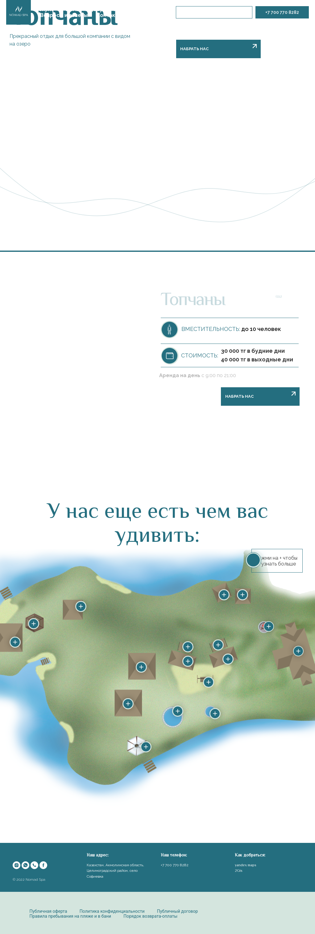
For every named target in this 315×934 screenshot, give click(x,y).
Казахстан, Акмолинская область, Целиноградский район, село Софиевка (115, 871)
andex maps (246, 865)
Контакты (109, 15)
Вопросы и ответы (64, 15)
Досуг (97, 9)
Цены (73, 9)
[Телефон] (34, 865)
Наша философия (136, 9)
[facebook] (43, 865)
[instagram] (16, 865)
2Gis (238, 870)
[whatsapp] (25, 865)
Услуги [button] (44, 9)
